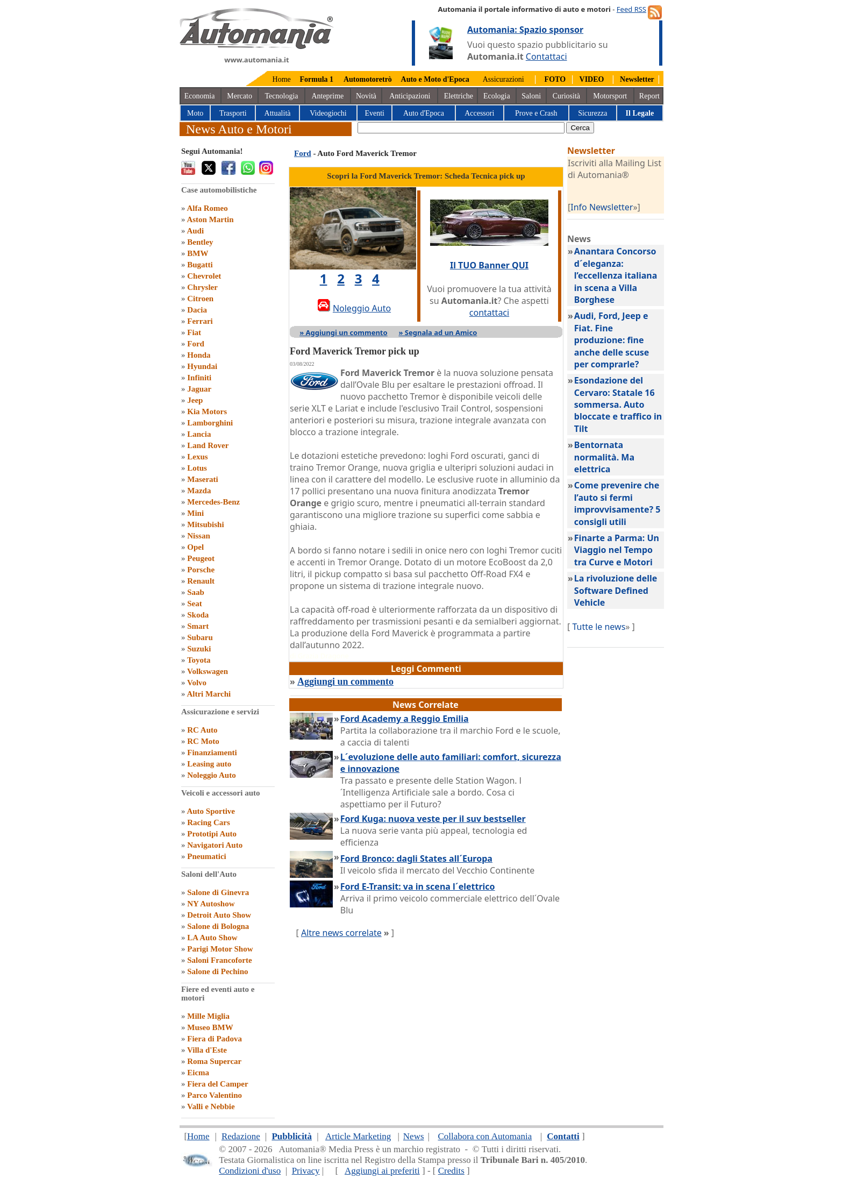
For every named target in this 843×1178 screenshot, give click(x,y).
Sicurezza (592, 113)
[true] (461, 127)
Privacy (306, 1171)
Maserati (202, 479)
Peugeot (201, 558)
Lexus (197, 456)
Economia (199, 96)
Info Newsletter (601, 207)
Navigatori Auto (214, 845)
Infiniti (199, 377)
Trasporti (233, 113)
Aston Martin (210, 219)
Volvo (196, 682)
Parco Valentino (214, 1095)
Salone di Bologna (218, 926)
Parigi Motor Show (220, 949)
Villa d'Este (207, 1050)
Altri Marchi (209, 694)
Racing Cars (208, 822)
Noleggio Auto (211, 775)
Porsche (201, 569)
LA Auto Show (212, 937)
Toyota (199, 660)
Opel (195, 547)
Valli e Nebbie (211, 1106)
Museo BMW (210, 1027)
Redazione (241, 1136)
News (413, 1136)
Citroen (200, 298)
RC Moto (203, 741)
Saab (195, 592)
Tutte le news (598, 627)
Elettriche (458, 96)
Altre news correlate (341, 933)
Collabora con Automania (485, 1136)
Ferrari (199, 321)
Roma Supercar (214, 1061)
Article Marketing (358, 1136)
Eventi (374, 113)
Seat (194, 603)
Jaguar (199, 389)
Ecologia (496, 96)
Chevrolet (204, 276)
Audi (195, 230)
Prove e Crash (536, 113)
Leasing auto (209, 764)
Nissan (198, 535)
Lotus (197, 468)
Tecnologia (281, 96)
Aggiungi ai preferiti (382, 1171)
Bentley (200, 242)
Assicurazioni (503, 79)
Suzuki (199, 648)
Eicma (198, 1072)
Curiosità (566, 96)
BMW (197, 253)
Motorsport (610, 96)
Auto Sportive (211, 811)
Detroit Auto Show (219, 915)
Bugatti (200, 264)
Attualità (278, 113)
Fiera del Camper (217, 1084)
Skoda (198, 615)
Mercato (239, 96)
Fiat (194, 332)
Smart (198, 626)
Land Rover (207, 445)
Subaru (200, 637)
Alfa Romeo (207, 208)
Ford (195, 343)
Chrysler (202, 287)
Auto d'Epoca (423, 113)
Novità (366, 96)
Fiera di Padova (214, 1038)
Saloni (531, 96)
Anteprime (327, 96)
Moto (195, 113)
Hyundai (202, 366)
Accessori (479, 113)
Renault (201, 581)
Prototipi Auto (212, 833)
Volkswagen (207, 671)
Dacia (197, 310)
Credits (451, 1171)
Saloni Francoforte (219, 960)
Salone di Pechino (217, 971)
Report (649, 96)
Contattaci (546, 56)
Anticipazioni (409, 96)
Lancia (199, 434)
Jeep (195, 400)
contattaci (489, 312)
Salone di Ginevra (218, 892)
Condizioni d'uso (250, 1171)
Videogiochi (328, 113)
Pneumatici (206, 856)
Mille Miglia (208, 1016)
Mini (195, 513)
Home (282, 79)
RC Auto (202, 730)
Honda (198, 355)
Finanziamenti (212, 752)
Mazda (199, 490)
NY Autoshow (210, 903)
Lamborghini (210, 422)
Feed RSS (631, 9)
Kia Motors (207, 411)
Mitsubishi (205, 524)
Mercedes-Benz (213, 502)
